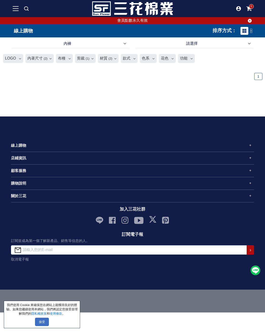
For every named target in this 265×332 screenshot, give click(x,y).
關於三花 (18, 196)
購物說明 (18, 183)
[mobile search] (26, 8)
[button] (238, 8)
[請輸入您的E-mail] (129, 250)
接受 (42, 322)
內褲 (67, 43)
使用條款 (56, 313)
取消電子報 (20, 259)
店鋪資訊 (18, 158)
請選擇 (192, 43)
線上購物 (18, 145)
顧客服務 (18, 171)
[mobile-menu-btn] (15, 8)
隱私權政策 (39, 313)
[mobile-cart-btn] (249, 8)
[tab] (244, 31)
